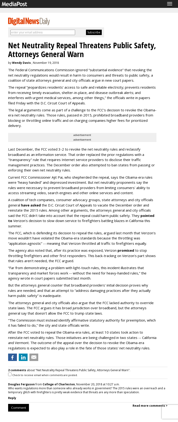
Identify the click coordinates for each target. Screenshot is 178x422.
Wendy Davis (21, 63)
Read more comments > (150, 406)
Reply (12, 398)
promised (126, 250)
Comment (18, 408)
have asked (31, 205)
